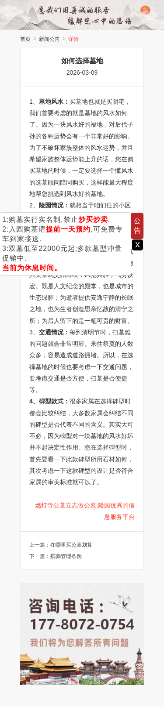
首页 (25, 39)
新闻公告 (49, 39)
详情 (73, 39)
